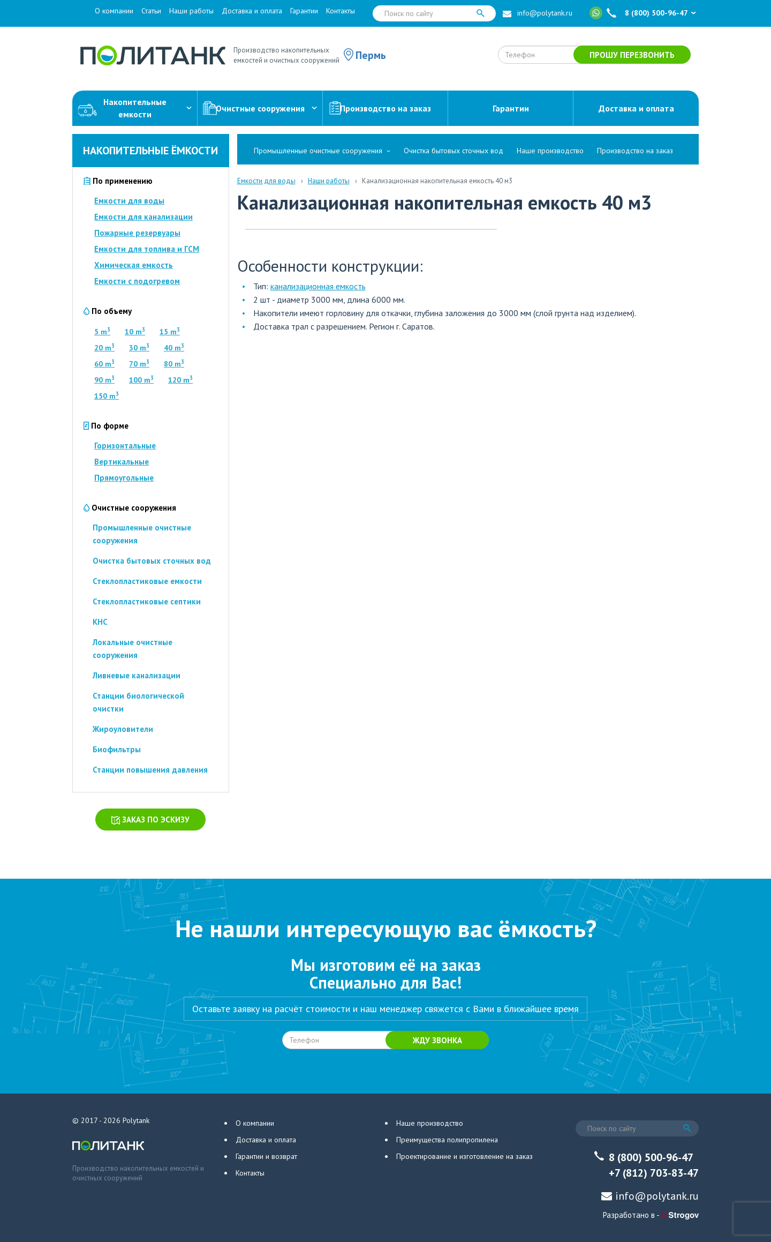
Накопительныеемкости (135, 107)
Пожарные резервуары (137, 233)
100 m (141, 380)
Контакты (340, 11)
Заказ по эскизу (150, 819)
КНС (100, 622)
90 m (104, 380)
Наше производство (550, 150)
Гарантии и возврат (266, 1156)
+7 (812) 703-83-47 (654, 1173)
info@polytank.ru (544, 13)
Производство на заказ (379, 108)
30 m (139, 348)
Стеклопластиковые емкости (147, 581)
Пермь (371, 55)
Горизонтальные (125, 445)
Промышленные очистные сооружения (318, 150)
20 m (104, 348)
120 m (180, 380)
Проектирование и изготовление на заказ (464, 1156)
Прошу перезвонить (632, 55)
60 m (104, 364)
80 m (174, 364)
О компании (114, 11)
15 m (170, 331)
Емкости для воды (129, 201)
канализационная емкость (318, 286)
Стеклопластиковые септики (147, 601)
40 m (174, 348)
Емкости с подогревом (137, 281)
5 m (102, 331)
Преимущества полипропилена (447, 1139)
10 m (135, 331)
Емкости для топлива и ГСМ (146, 249)
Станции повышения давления (150, 770)
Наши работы (191, 11)
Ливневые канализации (136, 675)
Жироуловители (123, 729)
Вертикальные (121, 462)
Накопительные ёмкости (150, 151)
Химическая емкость (133, 265)
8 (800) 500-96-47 (656, 13)
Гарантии (304, 11)
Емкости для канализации (143, 217)
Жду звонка (437, 1040)
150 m (106, 396)
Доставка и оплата (252, 11)
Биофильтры (117, 749)
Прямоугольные (124, 478)
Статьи (151, 11)
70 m (139, 364)
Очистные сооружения (260, 108)
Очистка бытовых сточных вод (152, 561)
